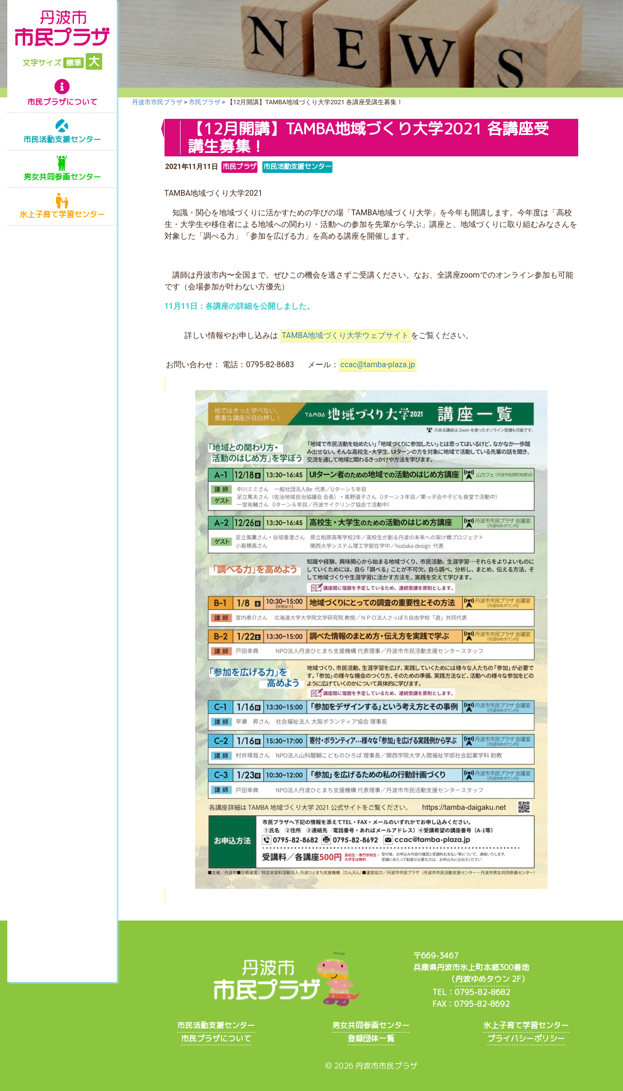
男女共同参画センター (62, 176)
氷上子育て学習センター (62, 214)
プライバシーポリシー (526, 1038)
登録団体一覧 (371, 1038)
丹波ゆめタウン (482, 979)
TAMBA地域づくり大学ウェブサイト (345, 335)
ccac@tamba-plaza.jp (377, 364)
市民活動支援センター (62, 139)
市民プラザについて (62, 101)
